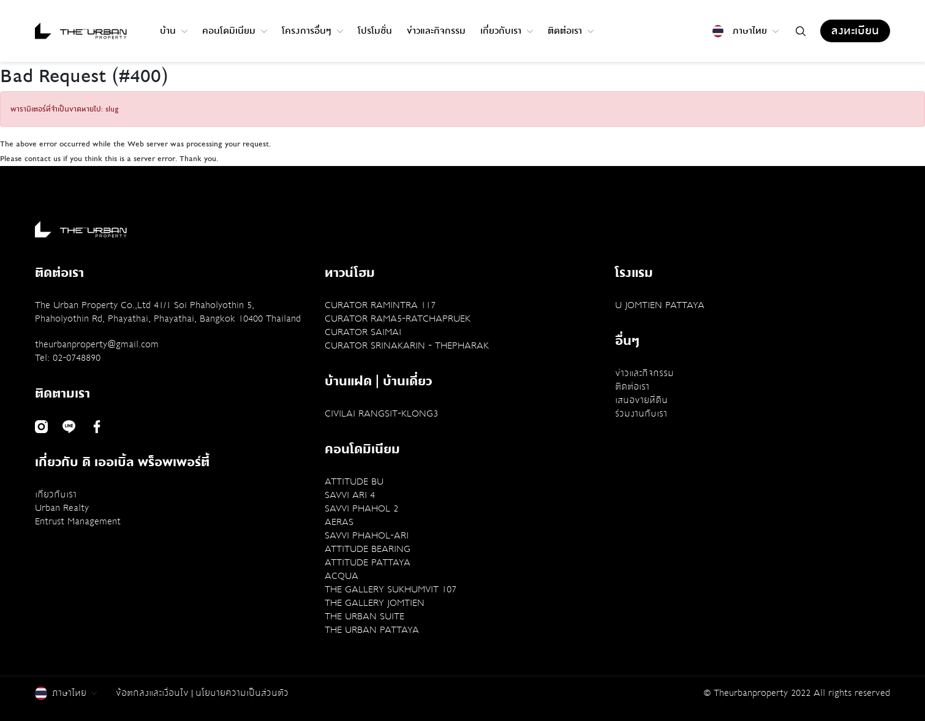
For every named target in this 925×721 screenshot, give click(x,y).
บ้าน (173, 31)
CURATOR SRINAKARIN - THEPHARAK (407, 345)
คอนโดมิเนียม (234, 31)
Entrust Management (78, 521)
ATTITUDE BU (354, 481)
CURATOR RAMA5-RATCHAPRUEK (397, 318)
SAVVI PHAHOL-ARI (367, 535)
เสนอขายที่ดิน (641, 400)
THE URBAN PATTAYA (372, 629)
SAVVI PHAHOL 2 (361, 508)
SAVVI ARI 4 (350, 495)
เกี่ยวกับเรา (506, 31)
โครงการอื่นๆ (312, 31)
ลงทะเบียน (855, 31)
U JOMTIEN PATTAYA (659, 305)
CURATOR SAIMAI (363, 332)
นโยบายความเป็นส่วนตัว (242, 693)
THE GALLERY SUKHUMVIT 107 (390, 589)
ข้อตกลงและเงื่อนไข (152, 693)
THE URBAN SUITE (364, 616)
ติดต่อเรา (571, 31)
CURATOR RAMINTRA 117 (380, 305)
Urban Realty (62, 508)
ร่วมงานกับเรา (641, 413)
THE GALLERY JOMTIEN (375, 603)
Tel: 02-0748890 (67, 357)
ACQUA (341, 576)
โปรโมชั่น (375, 31)
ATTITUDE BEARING (367, 549)
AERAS (339, 522)
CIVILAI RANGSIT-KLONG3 (381, 413)
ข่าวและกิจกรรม (436, 31)
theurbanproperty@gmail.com (97, 344)
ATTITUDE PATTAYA (367, 562)
